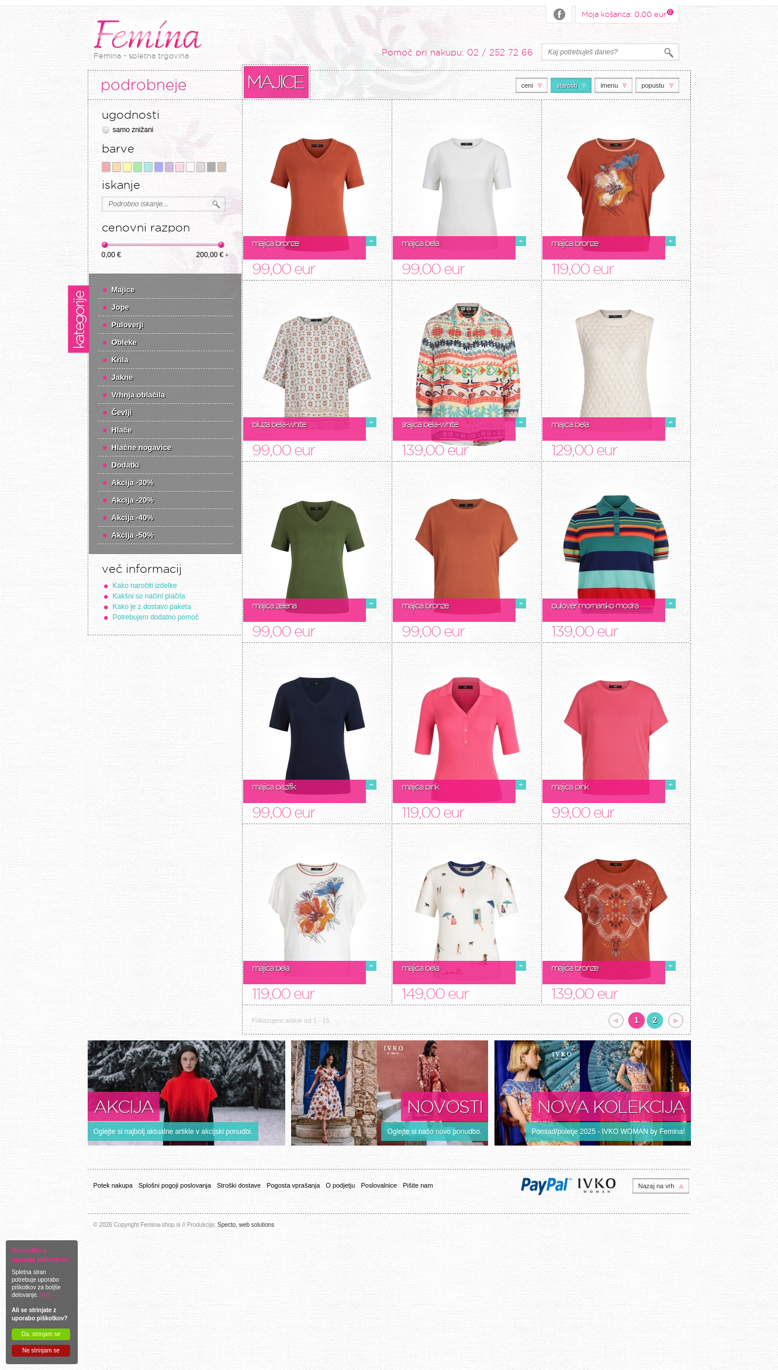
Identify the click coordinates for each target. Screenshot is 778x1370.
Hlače (122, 429)
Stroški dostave (239, 1185)
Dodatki (126, 465)
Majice (123, 289)
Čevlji (122, 412)
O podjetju (340, 1185)
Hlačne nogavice (142, 447)
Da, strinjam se (41, 1334)
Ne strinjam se (41, 1350)
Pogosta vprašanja (293, 1185)
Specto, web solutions (245, 1225)
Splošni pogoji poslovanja (175, 1185)
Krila (120, 359)
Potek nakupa (113, 1185)
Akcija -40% (133, 517)
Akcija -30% (133, 482)
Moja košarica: (624, 13)
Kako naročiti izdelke (145, 586)
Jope (120, 307)
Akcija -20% (133, 500)
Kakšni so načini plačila (149, 596)
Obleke (124, 342)
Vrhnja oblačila (138, 394)
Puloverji (128, 324)
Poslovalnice (379, 1185)
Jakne (122, 377)
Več (45, 1295)
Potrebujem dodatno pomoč (156, 617)
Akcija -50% (133, 535)
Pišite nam (418, 1185)
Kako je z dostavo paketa (152, 607)
